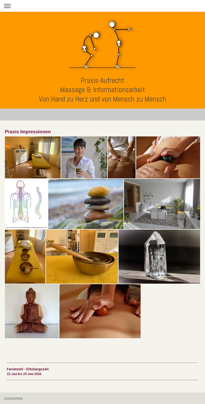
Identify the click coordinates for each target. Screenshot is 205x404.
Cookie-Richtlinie (13, 398)
